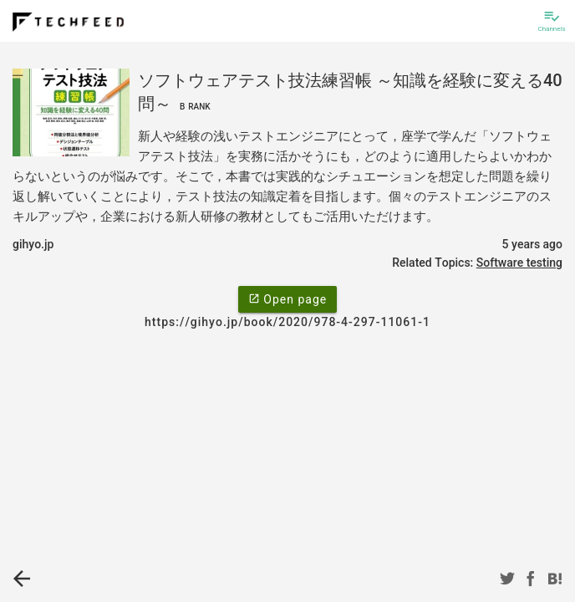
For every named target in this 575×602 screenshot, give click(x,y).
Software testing (519, 262)
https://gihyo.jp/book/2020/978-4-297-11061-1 (287, 322)
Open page (287, 298)
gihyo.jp (33, 244)
